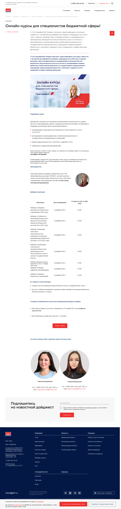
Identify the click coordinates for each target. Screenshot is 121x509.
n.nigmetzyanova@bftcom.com (47, 389)
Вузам (37, 484)
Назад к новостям (12, 32)
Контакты (91, 3)
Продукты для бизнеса (95, 441)
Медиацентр (38, 445)
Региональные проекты (68, 441)
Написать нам (103, 3)
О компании (66, 10)
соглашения (39, 501)
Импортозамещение (94, 449)
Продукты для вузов (94, 445)
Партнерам (38, 480)
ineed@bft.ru (11, 493)
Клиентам (38, 476)
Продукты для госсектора (96, 437)
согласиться (17, 505)
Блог (36, 466)
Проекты (77, 10)
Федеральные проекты (68, 437)
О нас (36, 437)
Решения (87, 10)
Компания (38, 433)
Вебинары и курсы (40, 458)
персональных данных (91, 407)
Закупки (37, 462)
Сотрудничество (99, 10)
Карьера (111, 10)
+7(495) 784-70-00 (77, 3)
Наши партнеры (39, 441)
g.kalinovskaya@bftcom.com (76, 389)
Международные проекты (69, 445)
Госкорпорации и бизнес (68, 449)
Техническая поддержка (95, 454)
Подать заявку (60, 326)
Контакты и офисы (40, 449)
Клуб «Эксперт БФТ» (41, 454)
